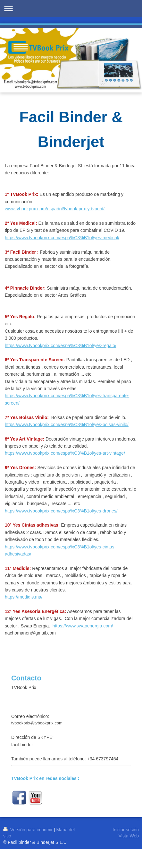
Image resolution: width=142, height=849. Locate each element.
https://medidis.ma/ (24, 597)
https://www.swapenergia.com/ (83, 625)
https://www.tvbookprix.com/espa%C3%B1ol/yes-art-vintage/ (65, 453)
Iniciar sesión (126, 829)
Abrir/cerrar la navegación (71, 8)
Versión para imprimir (28, 829)
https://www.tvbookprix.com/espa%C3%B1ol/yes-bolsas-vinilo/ (67, 424)
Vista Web (129, 835)
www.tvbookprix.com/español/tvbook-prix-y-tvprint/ (54, 208)
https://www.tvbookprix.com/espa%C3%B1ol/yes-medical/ (62, 237)
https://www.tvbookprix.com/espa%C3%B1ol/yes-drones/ (61, 510)
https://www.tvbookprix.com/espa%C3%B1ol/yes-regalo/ (60, 345)
